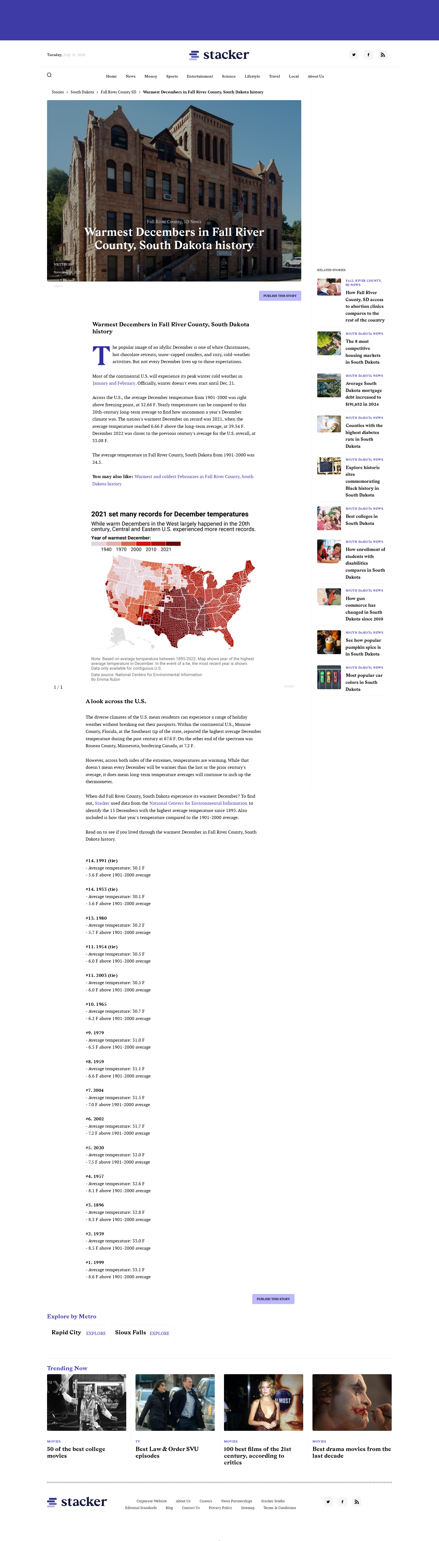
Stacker (102, 803)
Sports (172, 76)
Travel (274, 76)
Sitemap (247, 1507)
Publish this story (280, 295)
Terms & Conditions (279, 1507)
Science (229, 76)
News (131, 76)
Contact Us (191, 1507)
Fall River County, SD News (363, 282)
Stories (58, 91)
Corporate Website (152, 1501)
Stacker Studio (273, 1501)
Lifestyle (252, 76)
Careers (206, 1501)
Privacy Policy (220, 1507)
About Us (316, 76)
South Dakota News (364, 333)
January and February (114, 383)
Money (150, 76)
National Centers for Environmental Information (198, 803)
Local (294, 76)
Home (111, 76)
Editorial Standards (141, 1507)
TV (138, 1441)
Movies (53, 1441)
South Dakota (82, 91)
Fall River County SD (118, 91)
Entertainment (200, 76)
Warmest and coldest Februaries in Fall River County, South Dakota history (172, 480)
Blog (169, 1507)
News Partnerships (236, 1501)
